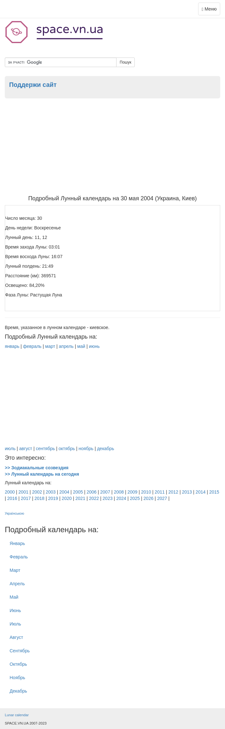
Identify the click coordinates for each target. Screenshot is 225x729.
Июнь (15, 610)
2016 (12, 498)
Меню (210, 10)
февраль (32, 346)
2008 (119, 492)
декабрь (105, 448)
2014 (200, 492)
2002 (37, 492)
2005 (78, 492)
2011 (160, 492)
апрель (66, 346)
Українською (14, 513)
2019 (53, 498)
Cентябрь (20, 650)
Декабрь (18, 691)
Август (16, 637)
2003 (51, 492)
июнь (94, 346)
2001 (23, 492)
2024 (121, 498)
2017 (26, 498)
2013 (187, 492)
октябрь (67, 448)
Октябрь (18, 664)
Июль (15, 623)
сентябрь (45, 448)
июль (10, 448)
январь (12, 346)
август (25, 448)
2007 (105, 492)
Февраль (19, 556)
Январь (17, 543)
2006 (91, 492)
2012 (173, 492)
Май (14, 597)
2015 (214, 492)
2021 (80, 498)
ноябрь (86, 448)
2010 (146, 492)
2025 (135, 498)
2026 (148, 498)
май (81, 346)
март (50, 346)
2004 (64, 492)
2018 (39, 498)
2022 (94, 498)
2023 (108, 498)
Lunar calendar (17, 715)
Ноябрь (17, 677)
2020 (67, 498)
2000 (10, 492)
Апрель (17, 583)
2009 (132, 492)
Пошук (125, 62)
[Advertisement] (112, 147)
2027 (162, 498)
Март (15, 570)
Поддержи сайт (32, 84)
